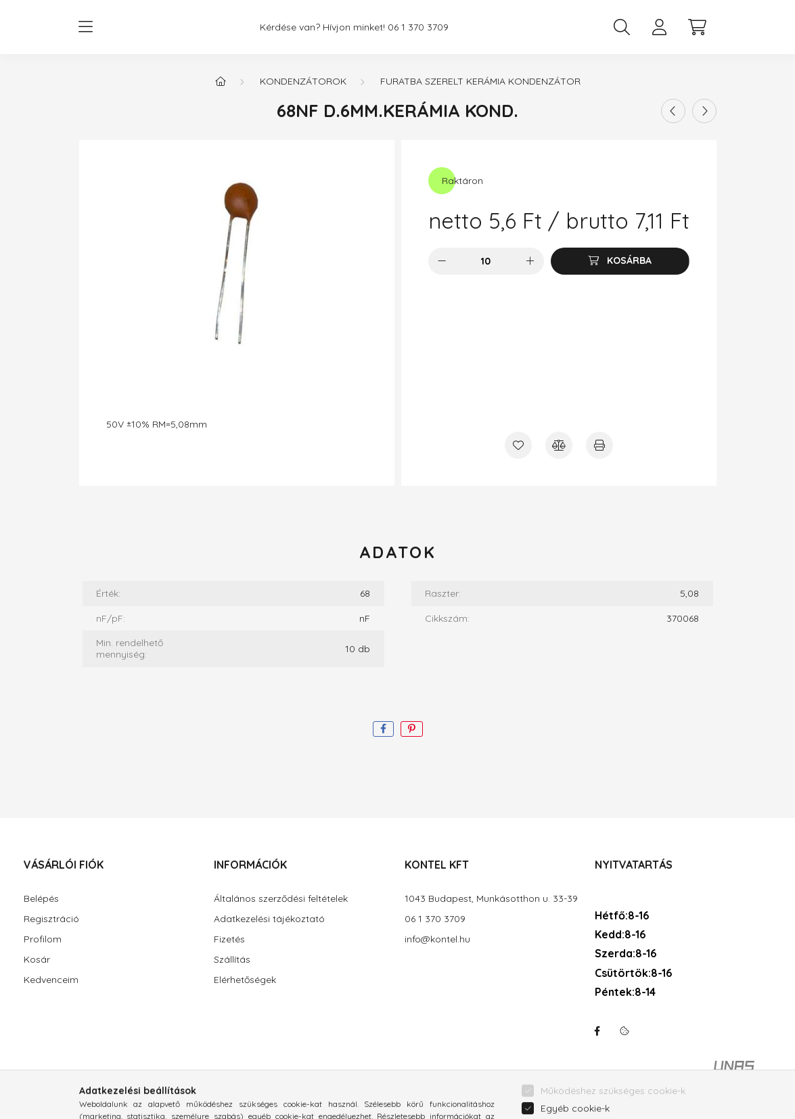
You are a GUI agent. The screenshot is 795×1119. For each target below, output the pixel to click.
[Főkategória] (220, 81)
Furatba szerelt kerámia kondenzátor (480, 81)
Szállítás (232, 959)
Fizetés (229, 939)
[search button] (621, 27)
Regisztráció (51, 919)
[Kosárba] (620, 261)
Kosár (37, 959)
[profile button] (659, 27)
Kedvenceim (51, 980)
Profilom (43, 939)
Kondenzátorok (303, 81)
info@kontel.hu (437, 939)
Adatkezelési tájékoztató (269, 919)
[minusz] (442, 261)
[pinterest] (412, 729)
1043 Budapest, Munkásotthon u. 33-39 (491, 899)
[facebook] (383, 729)
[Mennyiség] (486, 261)
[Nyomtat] (599, 445)
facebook (597, 1031)
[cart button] (697, 27)
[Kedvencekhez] (518, 445)
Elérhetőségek (245, 980)
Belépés (41, 899)
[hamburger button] (85, 27)
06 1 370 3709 (418, 27)
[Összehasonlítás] (558, 445)
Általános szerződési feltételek (281, 899)
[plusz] (530, 261)
